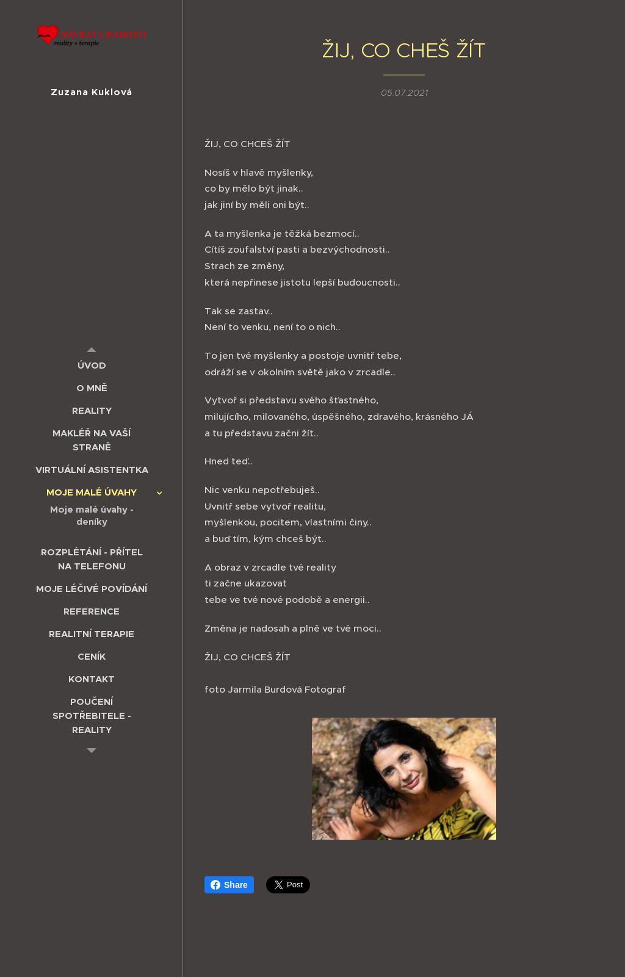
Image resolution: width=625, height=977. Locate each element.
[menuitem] (91, 365)
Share (229, 885)
